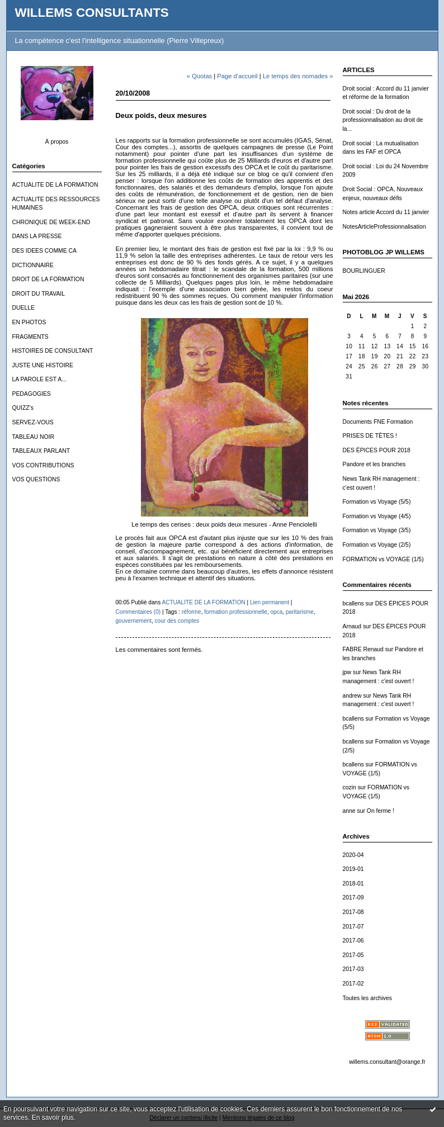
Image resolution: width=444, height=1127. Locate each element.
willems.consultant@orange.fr (387, 1062)
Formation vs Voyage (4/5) (377, 516)
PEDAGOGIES (31, 394)
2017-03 (353, 969)
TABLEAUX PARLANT (41, 451)
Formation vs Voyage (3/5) (377, 530)
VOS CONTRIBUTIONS (43, 465)
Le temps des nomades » (298, 76)
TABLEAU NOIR (33, 437)
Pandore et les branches (374, 464)
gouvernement (134, 621)
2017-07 (353, 927)
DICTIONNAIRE (33, 265)
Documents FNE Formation (378, 422)
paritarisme (300, 612)
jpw (347, 672)
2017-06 (353, 940)
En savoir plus (53, 1117)
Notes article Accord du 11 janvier (386, 212)
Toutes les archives (367, 998)
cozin (349, 787)
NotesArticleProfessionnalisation (384, 227)
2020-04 (353, 855)
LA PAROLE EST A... (39, 379)
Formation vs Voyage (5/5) (377, 502)
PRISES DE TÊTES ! (370, 436)
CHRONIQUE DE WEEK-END (51, 222)
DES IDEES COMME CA (44, 251)
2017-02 (353, 984)
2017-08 (353, 912)
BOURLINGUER (364, 271)
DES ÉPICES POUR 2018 (376, 450)
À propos (57, 142)
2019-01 (353, 869)
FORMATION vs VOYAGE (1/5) (383, 559)
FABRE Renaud (363, 649)
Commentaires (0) (138, 612)
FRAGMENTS (30, 337)
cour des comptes (177, 621)
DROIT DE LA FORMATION (48, 279)
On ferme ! (380, 811)
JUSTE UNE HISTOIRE (43, 365)
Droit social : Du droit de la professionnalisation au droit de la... (383, 120)
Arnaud (352, 626)
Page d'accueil (237, 76)
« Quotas (199, 76)
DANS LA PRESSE (37, 236)
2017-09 (353, 897)
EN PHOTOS (29, 322)
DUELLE (23, 308)
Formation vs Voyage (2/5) (377, 545)
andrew (352, 696)
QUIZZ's (23, 408)
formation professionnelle (235, 612)
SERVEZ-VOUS (33, 422)
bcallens (353, 603)
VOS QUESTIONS (36, 479)
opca (276, 612)
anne (349, 811)
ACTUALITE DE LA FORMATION (55, 185)
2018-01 (353, 883)
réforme (191, 612)
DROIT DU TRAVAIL (38, 294)
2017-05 (353, 955)
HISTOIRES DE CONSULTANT (52, 351)
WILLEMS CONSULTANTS (92, 13)
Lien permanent (269, 602)
